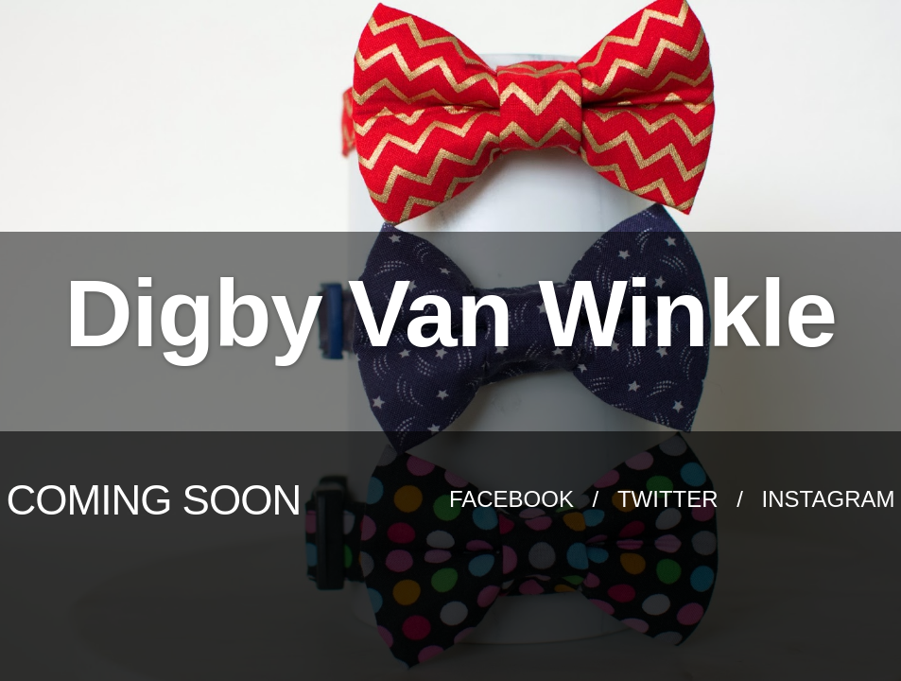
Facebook (514, 499)
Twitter (670, 499)
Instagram (828, 499)
